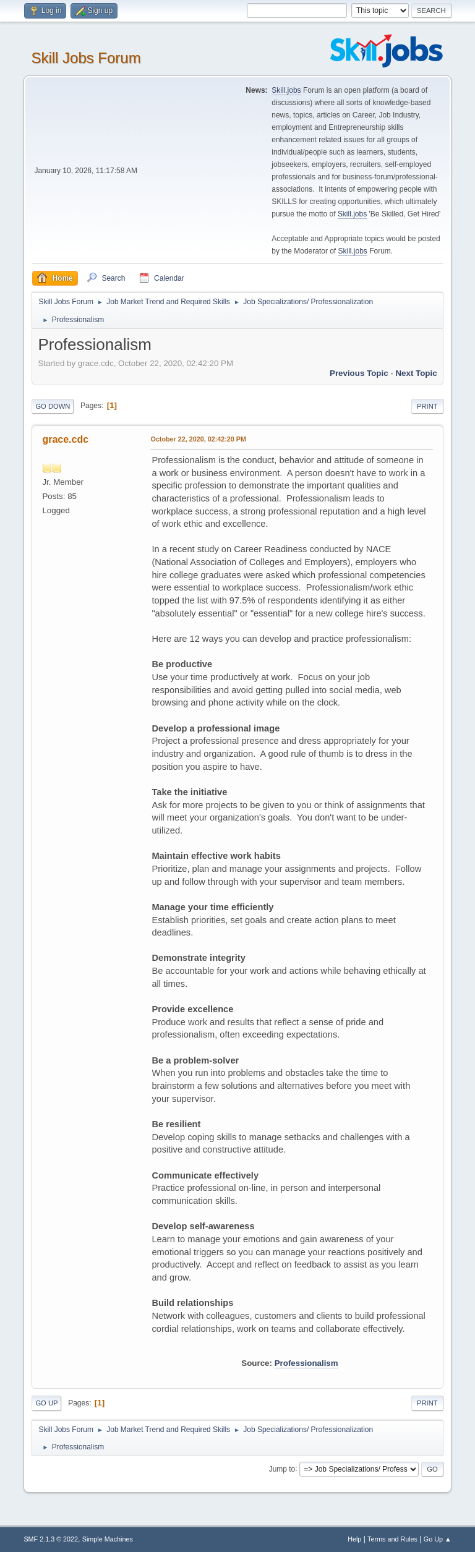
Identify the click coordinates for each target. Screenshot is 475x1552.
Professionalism (306, 1363)
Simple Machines (107, 1539)
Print (427, 406)
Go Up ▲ (437, 1539)
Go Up (46, 1403)
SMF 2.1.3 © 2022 (51, 1539)
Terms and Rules (392, 1539)
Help (354, 1539)
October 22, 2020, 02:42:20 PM (198, 439)
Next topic (416, 373)
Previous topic (359, 373)
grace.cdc (65, 439)
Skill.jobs (286, 90)
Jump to (282, 1468)
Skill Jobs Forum (85, 57)
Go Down (52, 406)
